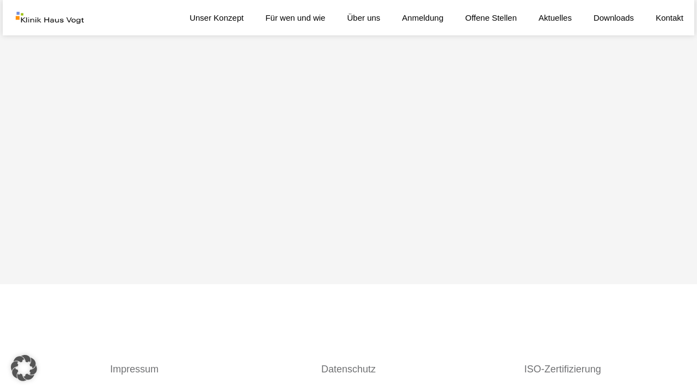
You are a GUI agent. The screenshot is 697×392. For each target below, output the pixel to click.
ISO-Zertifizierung (562, 369)
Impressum (134, 369)
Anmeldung (422, 17)
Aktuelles (555, 17)
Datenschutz (348, 369)
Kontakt (669, 17)
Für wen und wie (295, 17)
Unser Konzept (216, 17)
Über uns (363, 17)
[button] (24, 368)
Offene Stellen (491, 17)
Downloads (614, 17)
